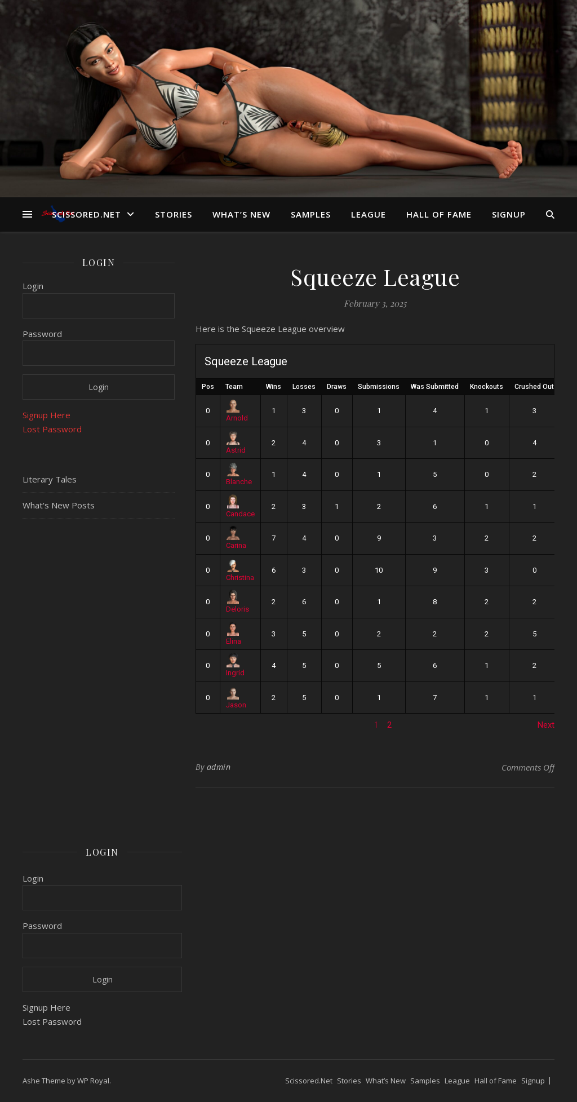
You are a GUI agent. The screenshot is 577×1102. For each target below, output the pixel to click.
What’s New (241, 214)
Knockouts (486, 387)
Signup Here (46, 415)
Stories (173, 214)
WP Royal (93, 1081)
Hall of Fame (439, 214)
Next (546, 725)
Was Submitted (435, 387)
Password (42, 333)
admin (219, 767)
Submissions (379, 387)
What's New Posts (59, 505)
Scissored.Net (86, 214)
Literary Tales (50, 479)
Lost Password (52, 429)
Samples (311, 214)
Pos (208, 387)
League (368, 214)
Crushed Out (534, 387)
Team (234, 387)
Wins (273, 387)
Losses (304, 387)
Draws (337, 387)
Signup (509, 214)
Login (33, 285)
